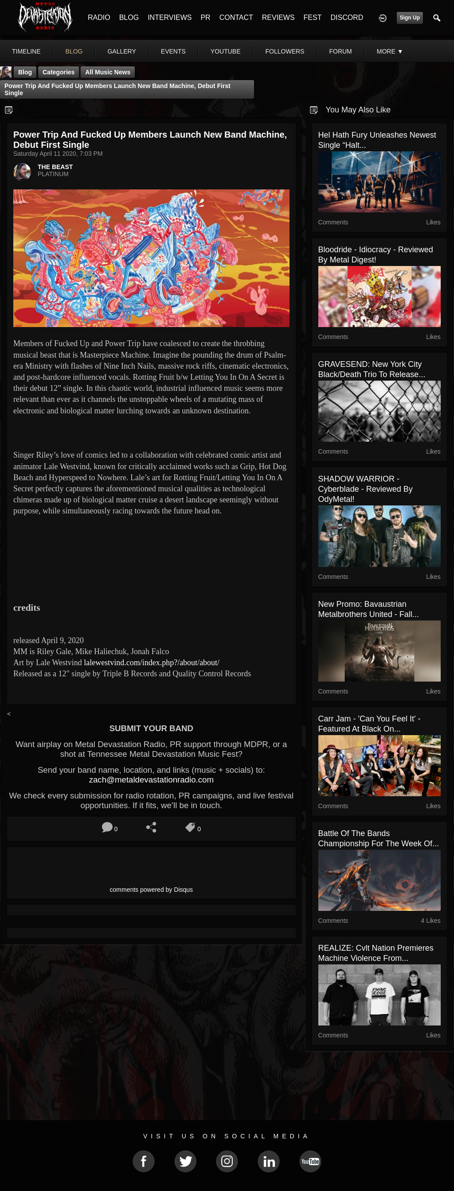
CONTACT (236, 17)
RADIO (99, 17)
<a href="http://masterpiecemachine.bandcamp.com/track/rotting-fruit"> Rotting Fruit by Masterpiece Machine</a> (151, 562)
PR (205, 17)
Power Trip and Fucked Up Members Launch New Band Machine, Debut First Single (117, 89)
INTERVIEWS (170, 17)
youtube (226, 51)
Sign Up (410, 18)
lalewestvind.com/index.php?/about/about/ (151, 662)
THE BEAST (55, 166)
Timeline (26, 51)
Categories (58, 72)
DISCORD (346, 17)
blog (74, 51)
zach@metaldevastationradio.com (151, 779)
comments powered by (151, 889)
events (173, 51)
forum (340, 51)
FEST (313, 17)
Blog (25, 72)
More (390, 51)
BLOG (129, 17)
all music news (107, 72)
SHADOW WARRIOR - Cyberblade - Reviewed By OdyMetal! (365, 489)
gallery (121, 51)
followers (285, 51)
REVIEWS (278, 17)
